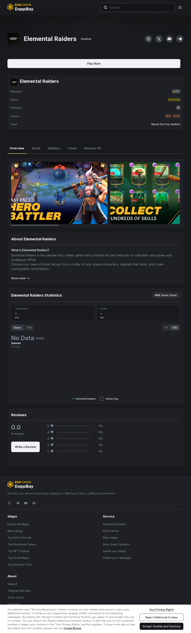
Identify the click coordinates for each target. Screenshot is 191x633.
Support (12, 584)
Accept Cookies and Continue (161, 626)
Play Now (94, 63)
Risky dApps (110, 537)
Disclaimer (13, 604)
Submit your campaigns (117, 557)
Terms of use (15, 597)
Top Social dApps (18, 557)
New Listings (15, 530)
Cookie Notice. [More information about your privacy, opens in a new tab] (73, 628)
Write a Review (25, 447)
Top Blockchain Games (21, 544)
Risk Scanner (111, 530)
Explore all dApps (18, 524)
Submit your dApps (114, 551)
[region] (95, 619)
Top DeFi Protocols (19, 537)
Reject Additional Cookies (161, 617)
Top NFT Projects (18, 551)
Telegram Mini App (19, 590)
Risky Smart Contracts (116, 544)
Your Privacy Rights (161, 609)
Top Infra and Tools (19, 564)
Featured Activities (114, 524)
